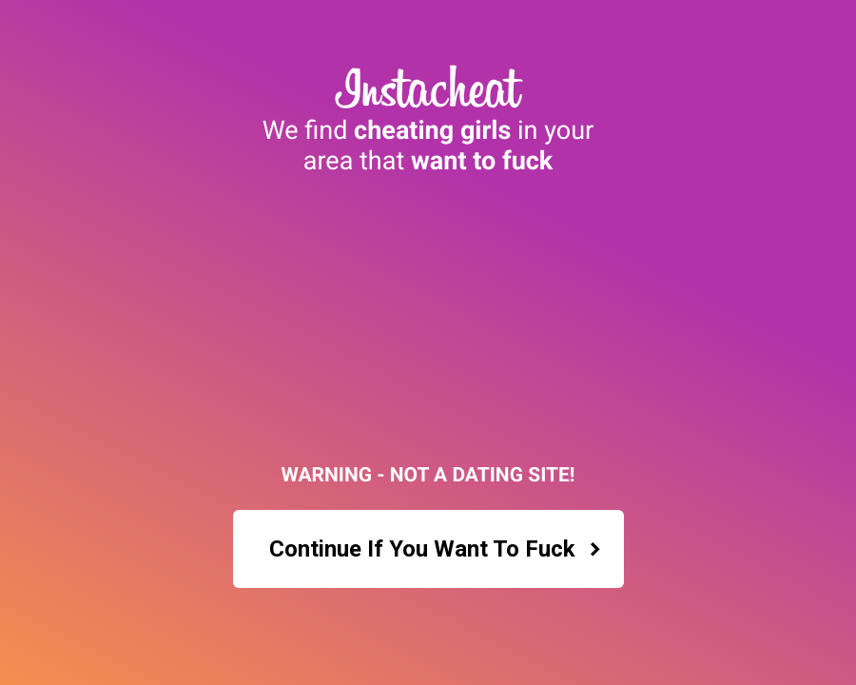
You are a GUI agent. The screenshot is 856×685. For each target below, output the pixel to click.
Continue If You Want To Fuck (435, 549)
